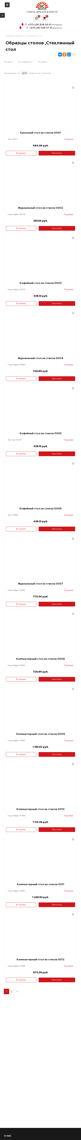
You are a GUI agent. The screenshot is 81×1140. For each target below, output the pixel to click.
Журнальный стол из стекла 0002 (40, 208)
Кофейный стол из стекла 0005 (41, 433)
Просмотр (57, 153)
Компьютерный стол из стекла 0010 (40, 809)
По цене (43, 62)
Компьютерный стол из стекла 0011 (40, 884)
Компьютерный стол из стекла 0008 (40, 658)
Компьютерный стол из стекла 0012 (40, 959)
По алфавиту (26, 62)
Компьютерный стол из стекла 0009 (40, 734)
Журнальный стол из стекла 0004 (40, 358)
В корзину (21, 153)
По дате (9, 62)
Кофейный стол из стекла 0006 (40, 508)
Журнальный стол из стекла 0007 (40, 583)
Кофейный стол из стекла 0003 (41, 283)
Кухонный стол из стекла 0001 (40, 132)
